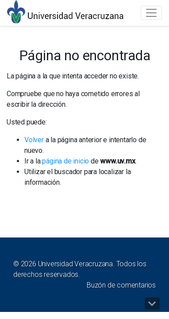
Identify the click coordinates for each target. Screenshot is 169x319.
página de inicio (65, 161)
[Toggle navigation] (151, 13)
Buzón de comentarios (121, 285)
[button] (152, 303)
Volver (34, 140)
